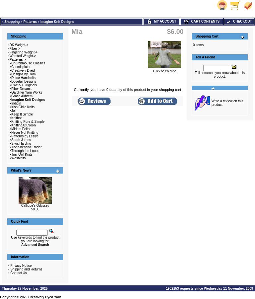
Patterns (30, 22)
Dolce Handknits (23, 78)
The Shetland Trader (26, 147)
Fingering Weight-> (24, 52)
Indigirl (16, 103)
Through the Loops (25, 151)
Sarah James (21, 140)
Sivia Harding (21, 143)
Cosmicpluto (20, 67)
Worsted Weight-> (23, 56)
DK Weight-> (19, 45)
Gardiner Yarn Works (26, 92)
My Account (161, 21)
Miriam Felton (21, 129)
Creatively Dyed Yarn (44, 297)
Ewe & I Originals (24, 85)
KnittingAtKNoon (23, 125)
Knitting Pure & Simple (27, 121)
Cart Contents (201, 21)
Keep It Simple (22, 114)
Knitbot (16, 118)
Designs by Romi (24, 74)
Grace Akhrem (22, 96)
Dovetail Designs (23, 81)
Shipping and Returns (26, 269)
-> (18, 59)
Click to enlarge (164, 69)
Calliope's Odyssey (35, 205)
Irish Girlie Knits (23, 107)
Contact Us (18, 273)
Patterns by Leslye (25, 136)
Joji (13, 110)
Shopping (12, 22)
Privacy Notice (21, 265)
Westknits (18, 158)
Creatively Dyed (23, 70)
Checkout (239, 21)
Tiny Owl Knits (22, 154)
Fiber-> (15, 48)
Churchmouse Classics (28, 63)
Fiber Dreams (21, 89)
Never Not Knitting (24, 132)
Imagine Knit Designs (57, 22)
